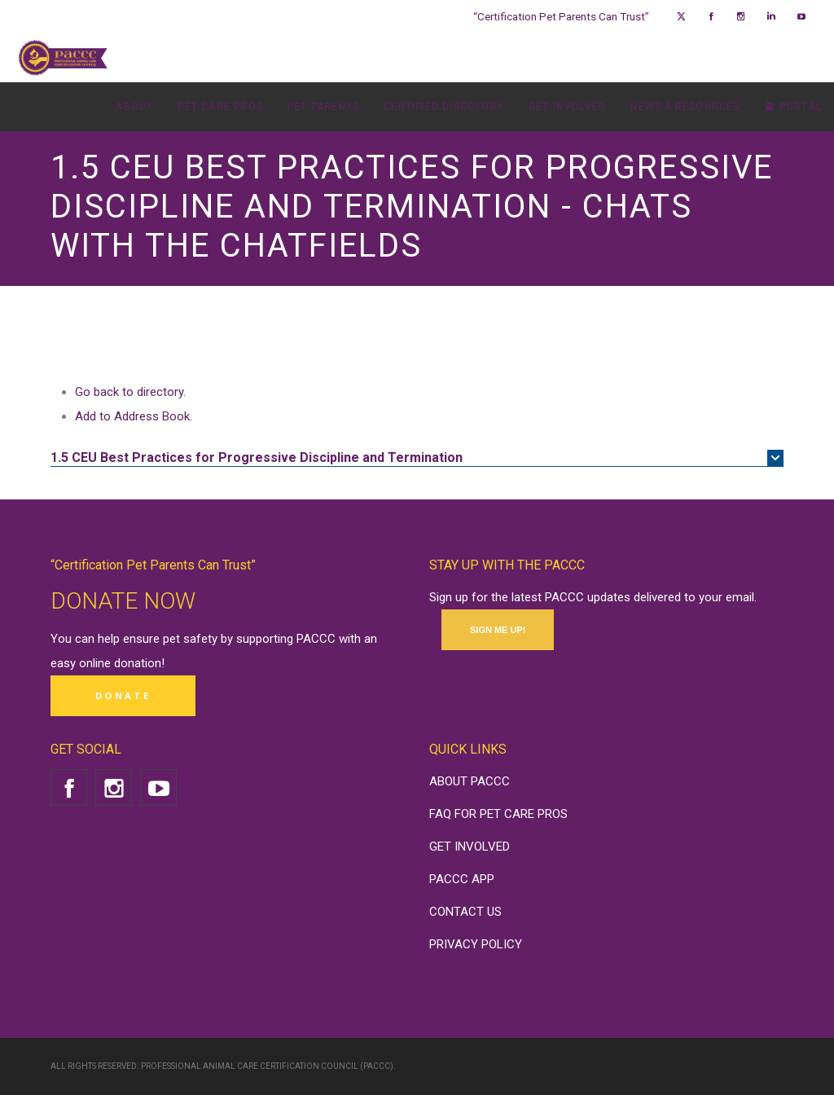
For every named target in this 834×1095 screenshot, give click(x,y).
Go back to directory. (130, 392)
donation (137, 663)
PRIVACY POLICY (475, 944)
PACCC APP (461, 879)
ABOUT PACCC (469, 781)
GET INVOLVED (469, 846)
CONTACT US (465, 911)
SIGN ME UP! (497, 630)
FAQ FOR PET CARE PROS (498, 814)
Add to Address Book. (133, 416)
